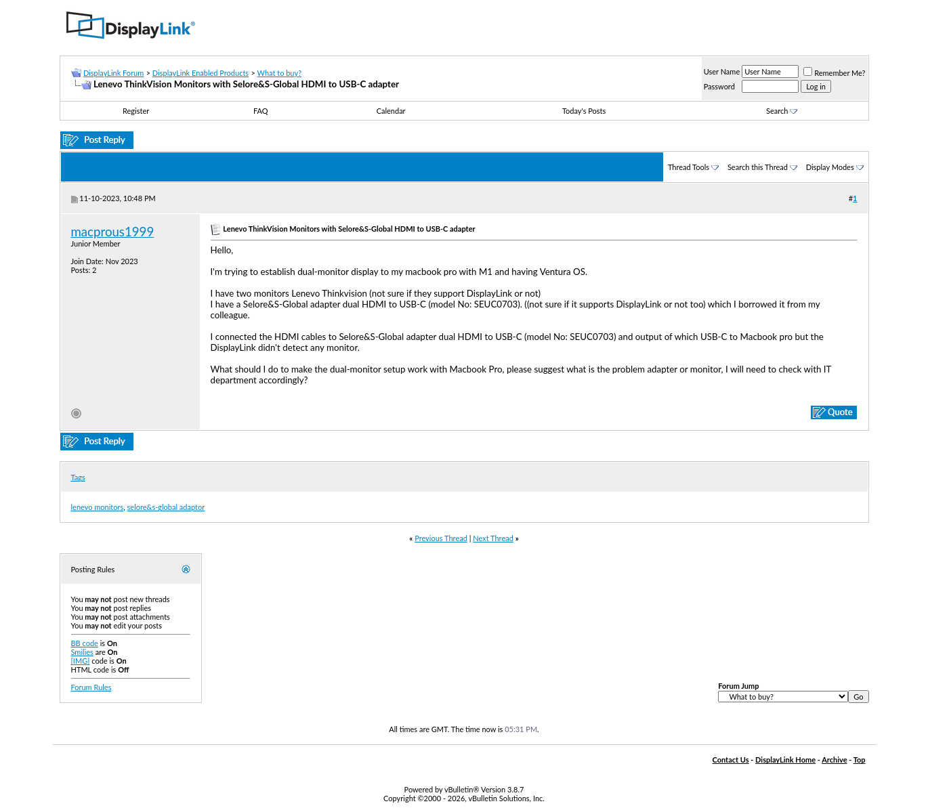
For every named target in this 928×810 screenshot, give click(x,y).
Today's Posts (584, 110)
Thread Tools (688, 167)
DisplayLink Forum (113, 72)
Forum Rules (91, 687)
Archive (834, 759)
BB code (84, 643)
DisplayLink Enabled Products (200, 72)
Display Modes (830, 167)
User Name (722, 71)
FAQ (260, 110)
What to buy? (279, 72)
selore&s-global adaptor (166, 507)
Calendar (391, 110)
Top (859, 759)
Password (719, 86)
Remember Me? (834, 72)
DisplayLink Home (785, 759)
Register (136, 110)
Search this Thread (757, 167)
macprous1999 (112, 231)
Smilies (82, 651)
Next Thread (493, 538)
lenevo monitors (97, 507)
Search (781, 110)
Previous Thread (441, 538)
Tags (78, 477)
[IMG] (80, 660)
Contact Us (730, 759)
